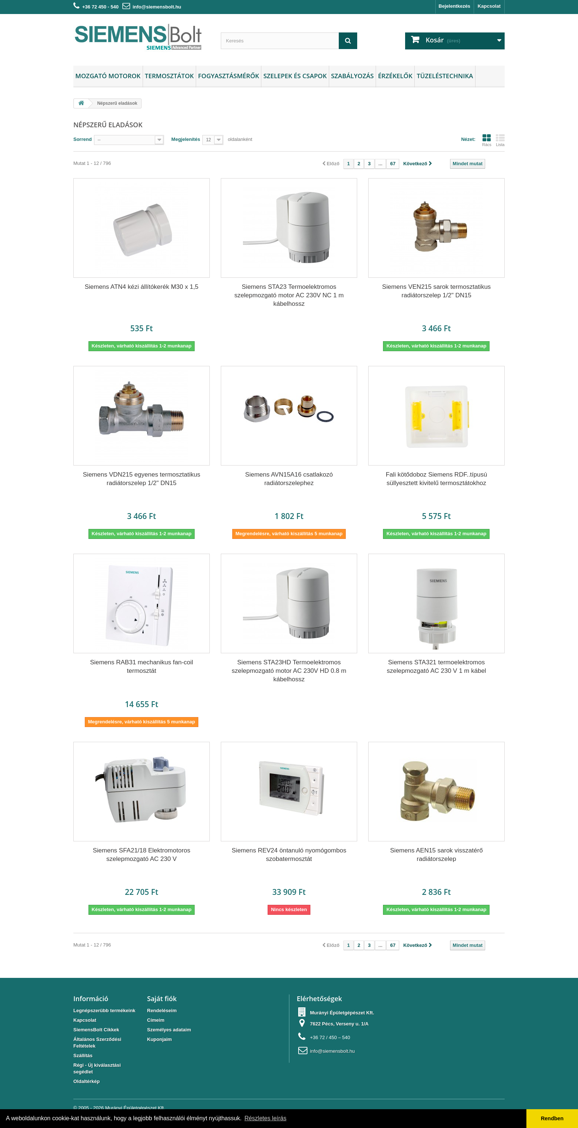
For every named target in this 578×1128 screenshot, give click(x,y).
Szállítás (83, 1055)
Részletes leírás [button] (265, 1118)
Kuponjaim (159, 1039)
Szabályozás (352, 76)
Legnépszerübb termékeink (104, 1010)
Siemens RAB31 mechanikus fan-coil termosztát (141, 666)
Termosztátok (169, 76)
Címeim (155, 1020)
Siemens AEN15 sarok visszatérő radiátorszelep (436, 854)
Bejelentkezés (454, 6)
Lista (500, 140)
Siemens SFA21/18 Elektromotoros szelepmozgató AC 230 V (142, 854)
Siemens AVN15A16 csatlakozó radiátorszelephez (289, 479)
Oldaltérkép (86, 1081)
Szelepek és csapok (295, 76)
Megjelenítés (185, 139)
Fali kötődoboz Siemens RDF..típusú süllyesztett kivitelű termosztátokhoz (436, 479)
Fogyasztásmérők (228, 76)
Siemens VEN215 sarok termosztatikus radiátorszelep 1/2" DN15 (436, 291)
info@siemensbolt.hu (157, 7)
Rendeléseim (162, 1010)
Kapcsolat (489, 6)
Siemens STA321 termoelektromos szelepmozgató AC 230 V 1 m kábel (436, 666)
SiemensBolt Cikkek (96, 1029)
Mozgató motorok (107, 76)
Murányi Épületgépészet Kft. (135, 1108)
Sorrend (82, 139)
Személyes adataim (169, 1029)
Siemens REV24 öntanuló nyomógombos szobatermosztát (289, 854)
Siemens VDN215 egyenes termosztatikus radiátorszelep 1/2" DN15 (141, 479)
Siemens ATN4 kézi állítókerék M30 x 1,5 (142, 286)
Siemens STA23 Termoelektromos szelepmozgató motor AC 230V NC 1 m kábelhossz (289, 295)
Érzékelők (395, 76)
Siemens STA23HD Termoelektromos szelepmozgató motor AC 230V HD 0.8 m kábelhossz (289, 671)
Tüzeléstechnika (445, 76)
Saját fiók (162, 998)
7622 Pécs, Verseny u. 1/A (339, 1024)
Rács (486, 140)
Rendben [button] (552, 1118)
